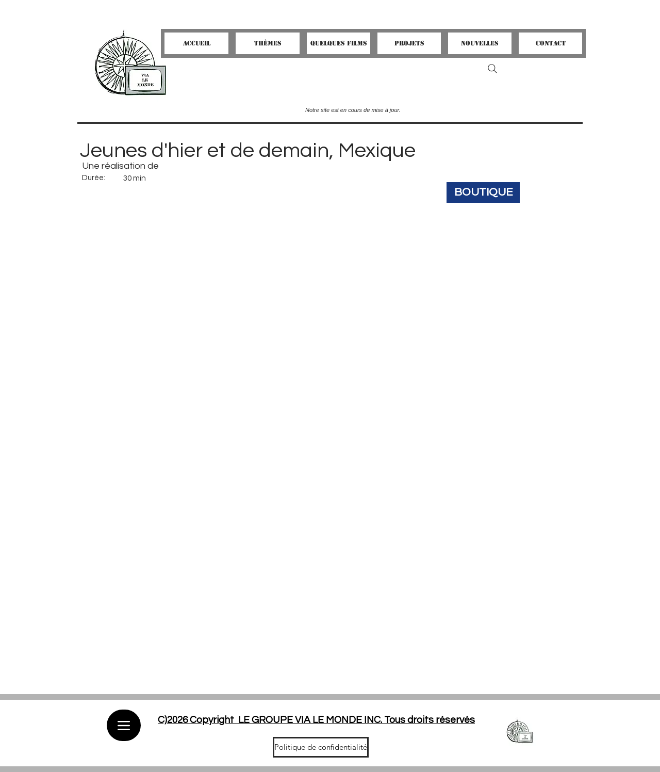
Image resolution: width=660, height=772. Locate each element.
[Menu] (124, 725)
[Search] (492, 68)
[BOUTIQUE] (483, 192)
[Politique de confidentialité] (321, 747)
